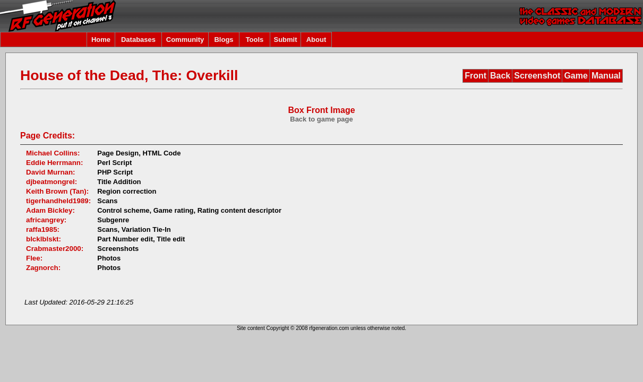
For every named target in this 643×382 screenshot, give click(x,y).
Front (475, 75)
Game (575, 75)
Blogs (223, 40)
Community (185, 40)
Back (500, 75)
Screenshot (537, 75)
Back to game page (321, 119)
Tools (255, 40)
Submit (285, 40)
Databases (138, 40)
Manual (606, 75)
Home (100, 40)
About (316, 40)
